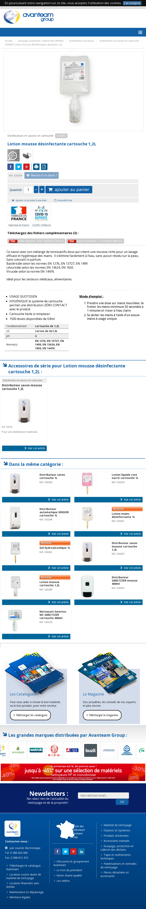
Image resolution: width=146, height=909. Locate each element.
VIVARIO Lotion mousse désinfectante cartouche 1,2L (33, 44)
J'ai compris (132, 3)
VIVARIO (61, 135)
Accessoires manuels (115, 841)
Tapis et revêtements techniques (115, 856)
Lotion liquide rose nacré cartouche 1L (125, 476)
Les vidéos (62, 880)
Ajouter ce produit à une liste (29, 200)
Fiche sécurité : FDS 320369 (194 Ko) (36, 241)
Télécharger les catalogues (30, 715)
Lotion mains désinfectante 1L (123, 515)
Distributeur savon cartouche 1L (52, 476)
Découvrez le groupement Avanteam (71, 863)
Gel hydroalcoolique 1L (55, 547)
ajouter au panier (68, 189)
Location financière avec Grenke (23, 885)
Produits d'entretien (115, 835)
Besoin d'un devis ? (42, 175)
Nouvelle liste (63, 200)
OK (122, 802)
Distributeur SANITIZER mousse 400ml (124, 580)
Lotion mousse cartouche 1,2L (50, 584)
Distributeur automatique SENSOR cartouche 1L (54, 512)
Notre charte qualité (68, 875)
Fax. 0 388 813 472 (16, 857)
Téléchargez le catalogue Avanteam (23, 867)
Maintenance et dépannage (25, 892)
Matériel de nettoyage (116, 825)
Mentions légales (18, 897)
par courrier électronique (22, 848)
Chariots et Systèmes (115, 830)
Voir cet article (35, 448)
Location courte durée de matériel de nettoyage (23, 876)
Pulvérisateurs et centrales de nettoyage (118, 865)
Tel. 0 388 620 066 (16, 852)
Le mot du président (68, 870)
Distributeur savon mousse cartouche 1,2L (22, 387)
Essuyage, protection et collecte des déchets (117, 847)
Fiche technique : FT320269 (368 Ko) (95, 241)
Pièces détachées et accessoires (114, 874)
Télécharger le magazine (102, 715)
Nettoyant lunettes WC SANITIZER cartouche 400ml (53, 615)
